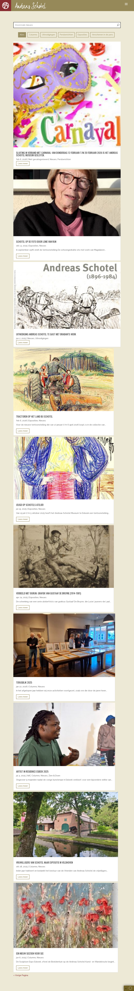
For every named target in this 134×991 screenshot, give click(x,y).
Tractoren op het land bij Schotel (34, 416)
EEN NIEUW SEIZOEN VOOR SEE (30, 953)
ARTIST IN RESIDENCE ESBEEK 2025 (32, 771)
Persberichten (64, 159)
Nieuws (53, 159)
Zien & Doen (54, 776)
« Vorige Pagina (20, 975)
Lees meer (23, 163)
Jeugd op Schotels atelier (30, 505)
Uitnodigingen (41, 338)
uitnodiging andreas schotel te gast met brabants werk (46, 334)
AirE (29, 776)
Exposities (33, 246)
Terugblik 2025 (24, 682)
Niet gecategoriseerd (38, 159)
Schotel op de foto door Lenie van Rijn (36, 241)
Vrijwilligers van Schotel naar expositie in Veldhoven (44, 862)
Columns (33, 686)
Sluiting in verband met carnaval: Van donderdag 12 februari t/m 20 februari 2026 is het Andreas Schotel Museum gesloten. (67, 154)
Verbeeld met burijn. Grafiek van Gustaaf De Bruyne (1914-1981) (48, 593)
